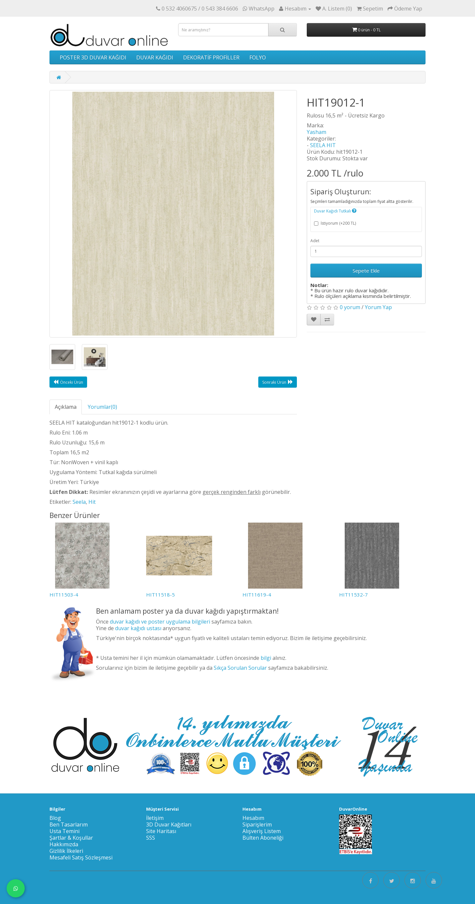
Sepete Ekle (366, 270)
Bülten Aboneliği (262, 837)
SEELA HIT (323, 145)
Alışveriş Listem (261, 831)
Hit (92, 501)
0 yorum (350, 307)
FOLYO (257, 57)
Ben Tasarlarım (68, 824)
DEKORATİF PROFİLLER (211, 57)
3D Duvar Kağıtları (168, 824)
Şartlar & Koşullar (71, 837)
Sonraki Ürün (277, 382)
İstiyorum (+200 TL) (335, 223)
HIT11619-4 (256, 594)
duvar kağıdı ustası (138, 628)
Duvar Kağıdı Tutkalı (335, 211)
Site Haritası (161, 831)
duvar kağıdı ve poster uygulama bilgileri (160, 621)
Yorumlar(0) (102, 406)
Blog (55, 818)
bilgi (266, 658)
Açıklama (66, 406)
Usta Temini (64, 831)
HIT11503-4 (63, 594)
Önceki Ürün (68, 382)
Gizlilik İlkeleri (66, 851)
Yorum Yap (378, 307)
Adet (314, 240)
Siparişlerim (257, 824)
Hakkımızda (63, 844)
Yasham (316, 132)
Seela (79, 501)
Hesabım (253, 818)
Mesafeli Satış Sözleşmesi (80, 857)
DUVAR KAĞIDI (154, 57)
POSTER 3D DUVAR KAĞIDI (93, 57)
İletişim (155, 818)
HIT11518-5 (160, 594)
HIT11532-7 (353, 594)
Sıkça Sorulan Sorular (240, 667)
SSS (150, 837)
